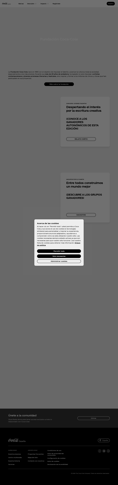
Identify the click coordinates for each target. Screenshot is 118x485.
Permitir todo (59, 251)
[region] (59, 242)
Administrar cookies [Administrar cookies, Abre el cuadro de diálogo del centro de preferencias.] (59, 261)
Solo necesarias (59, 256)
